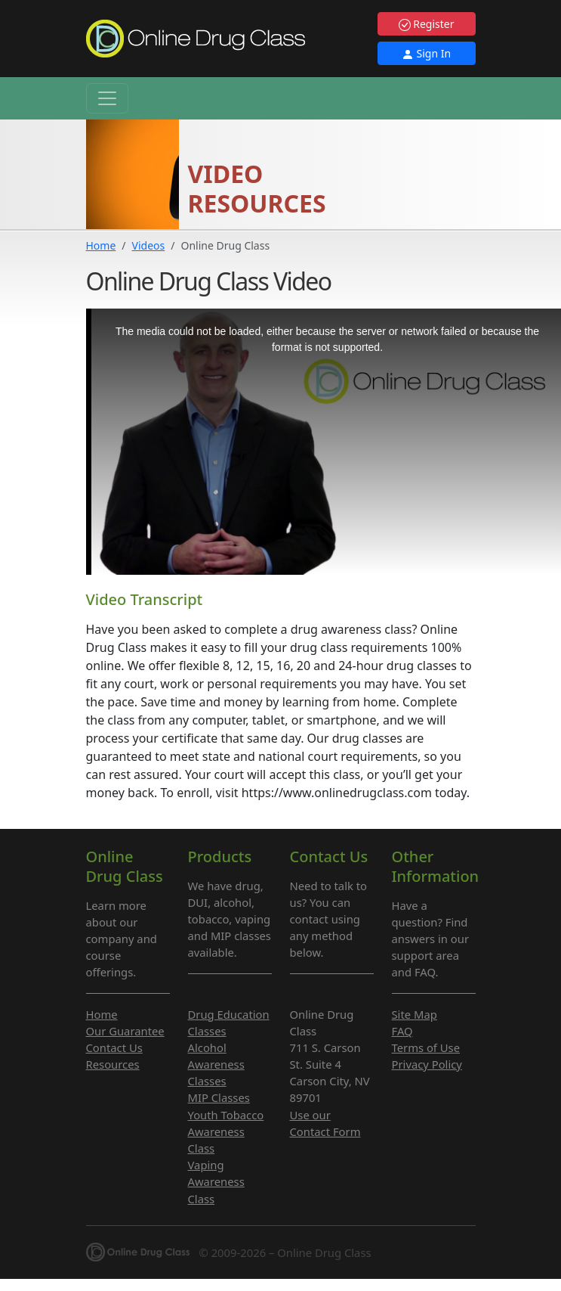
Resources (113, 1064)
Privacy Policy (427, 1064)
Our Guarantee (125, 1030)
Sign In (426, 53)
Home (101, 245)
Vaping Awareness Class (216, 1181)
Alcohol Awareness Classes (216, 1064)
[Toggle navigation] (107, 98)
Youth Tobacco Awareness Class (226, 1131)
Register (427, 24)
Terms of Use (426, 1047)
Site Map (414, 1014)
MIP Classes (219, 1097)
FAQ (402, 1030)
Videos (148, 245)
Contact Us (114, 1047)
